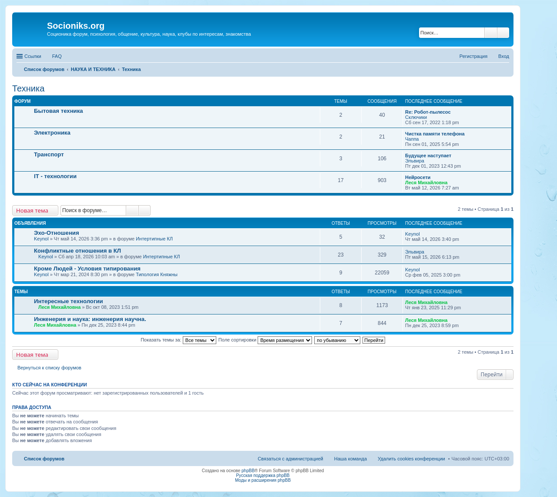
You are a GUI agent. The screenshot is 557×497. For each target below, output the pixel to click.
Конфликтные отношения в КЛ (77, 250)
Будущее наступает (428, 155)
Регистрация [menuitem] (473, 56)
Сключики (416, 117)
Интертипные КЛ (154, 238)
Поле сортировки (265, 339)
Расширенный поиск (503, 32)
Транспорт (49, 154)
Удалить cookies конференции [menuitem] (411, 458)
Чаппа (412, 139)
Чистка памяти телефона (435, 133)
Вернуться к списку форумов (49, 367)
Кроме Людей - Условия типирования (87, 268)
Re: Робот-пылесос (428, 112)
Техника (28, 88)
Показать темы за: (178, 339)
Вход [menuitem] (503, 56)
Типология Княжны (157, 274)
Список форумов (44, 458)
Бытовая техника (58, 111)
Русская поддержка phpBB (262, 475)
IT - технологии (55, 176)
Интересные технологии (68, 301)
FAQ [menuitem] (57, 56)
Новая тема (32, 210)
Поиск (490, 32)
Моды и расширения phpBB (263, 480)
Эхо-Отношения (56, 233)
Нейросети (417, 177)
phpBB (248, 470)
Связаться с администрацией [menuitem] (290, 458)
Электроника (52, 132)
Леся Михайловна (426, 182)
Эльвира (414, 160)
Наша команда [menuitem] (350, 458)
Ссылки (32, 56)
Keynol (41, 238)
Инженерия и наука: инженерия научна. (90, 319)
